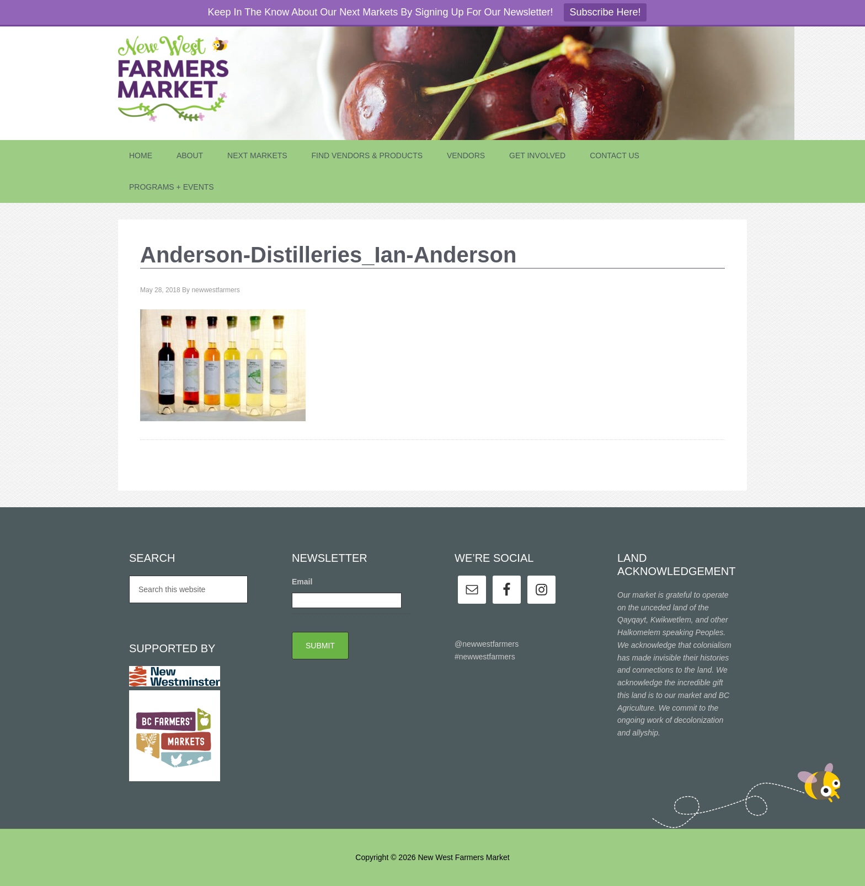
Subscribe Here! (604, 12)
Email (302, 581)
